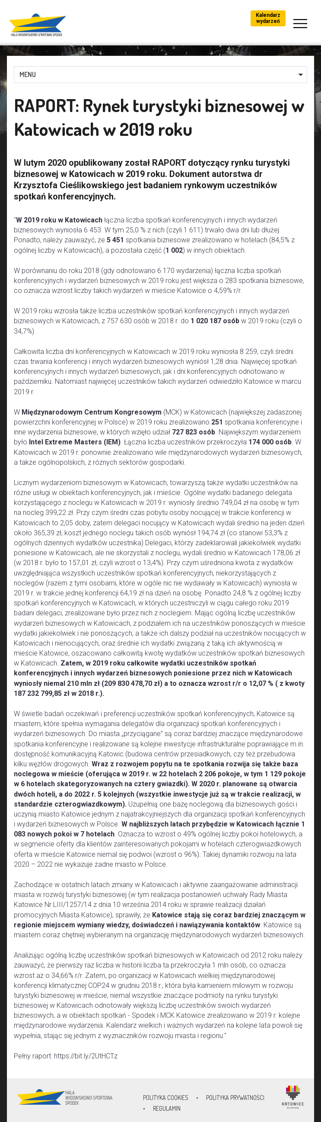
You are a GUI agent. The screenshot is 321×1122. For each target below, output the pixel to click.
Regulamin (167, 1108)
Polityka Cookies (165, 1097)
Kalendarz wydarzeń (268, 18)
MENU (27, 74)
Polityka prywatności (235, 1097)
